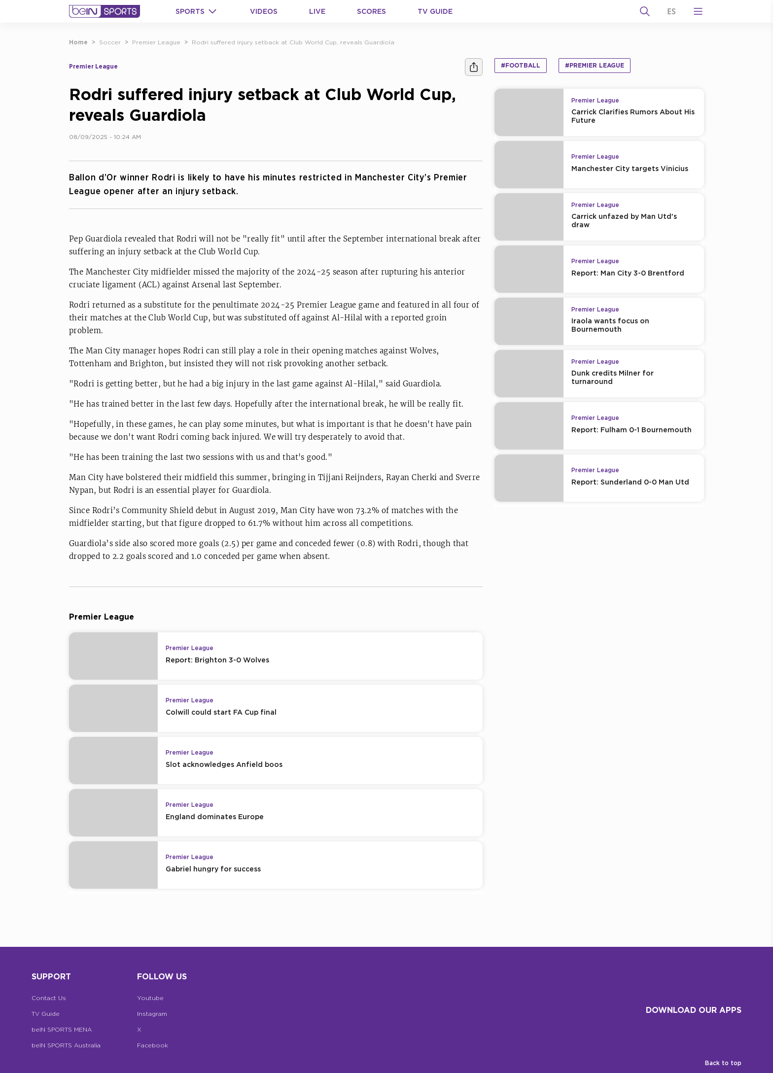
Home (78, 42)
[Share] (474, 67)
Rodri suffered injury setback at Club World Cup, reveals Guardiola (293, 42)
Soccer (110, 42)
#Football (520, 65)
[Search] (645, 11)
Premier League (156, 42)
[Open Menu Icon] (698, 11)
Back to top (723, 1063)
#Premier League (594, 65)
